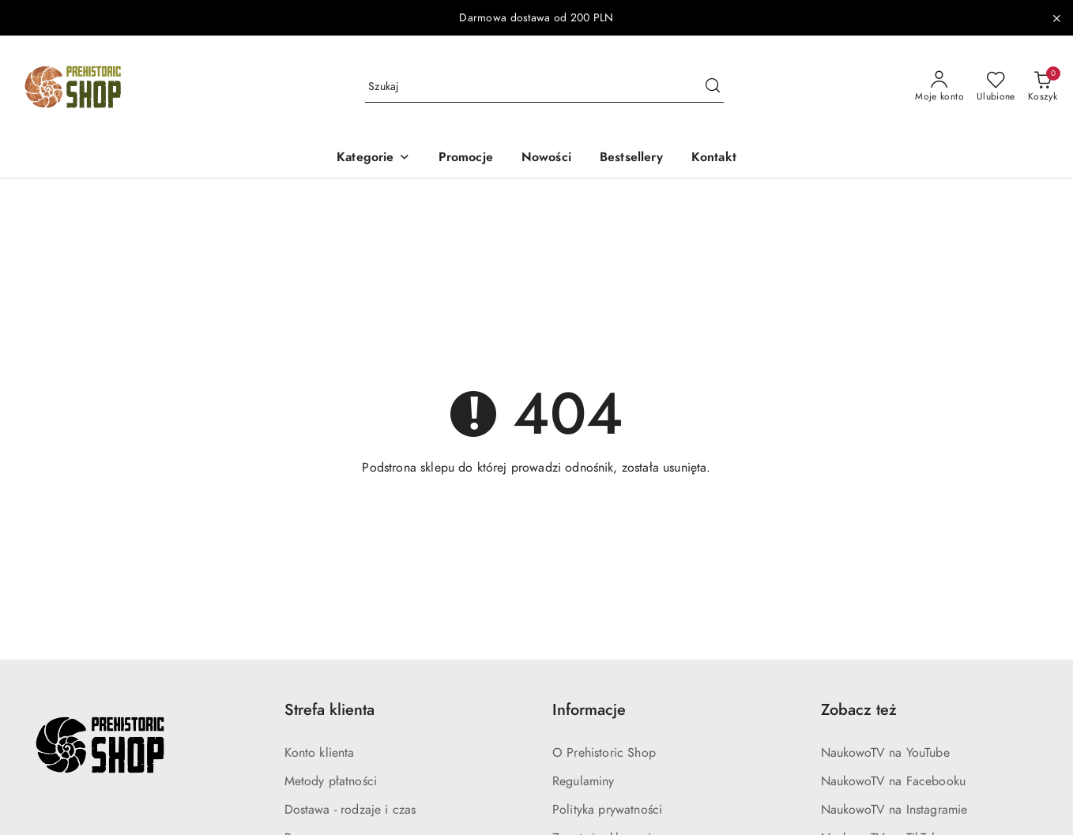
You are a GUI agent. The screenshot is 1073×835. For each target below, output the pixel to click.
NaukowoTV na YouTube (885, 753)
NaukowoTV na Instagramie (894, 809)
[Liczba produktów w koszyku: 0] (1043, 87)
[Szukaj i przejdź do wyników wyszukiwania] (713, 87)
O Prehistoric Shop (604, 753)
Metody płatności (331, 781)
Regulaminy (583, 781)
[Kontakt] (714, 158)
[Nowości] (546, 158)
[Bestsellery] (631, 158)
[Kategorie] (373, 158)
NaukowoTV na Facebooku (893, 781)
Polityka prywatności (607, 809)
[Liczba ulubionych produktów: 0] (996, 87)
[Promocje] (465, 158)
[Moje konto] (939, 87)
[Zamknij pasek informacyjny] (1056, 18)
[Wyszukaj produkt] (544, 86)
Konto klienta (319, 753)
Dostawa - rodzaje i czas (350, 809)
